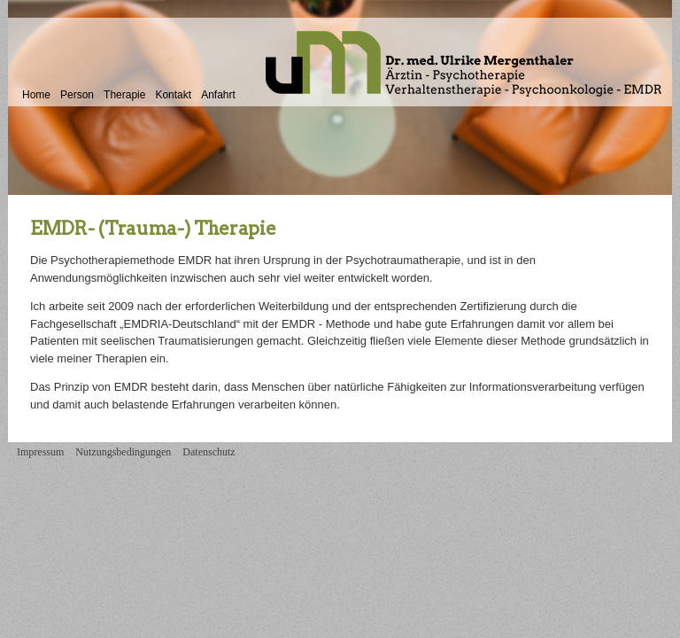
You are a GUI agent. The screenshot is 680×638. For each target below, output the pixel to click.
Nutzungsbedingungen (123, 452)
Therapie (124, 95)
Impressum (40, 452)
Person (77, 95)
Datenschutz (208, 452)
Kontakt (173, 95)
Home (36, 95)
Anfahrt (218, 95)
